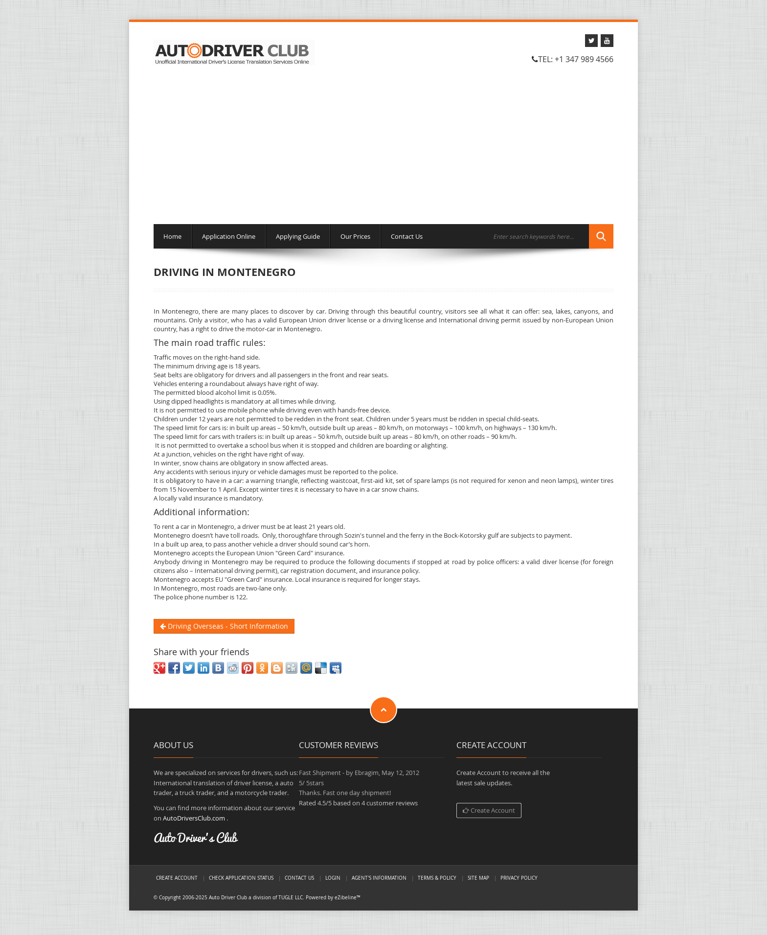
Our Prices (355, 236)
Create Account (489, 810)
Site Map (478, 877)
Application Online (228, 236)
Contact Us (407, 236)
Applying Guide (298, 236)
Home (172, 236)
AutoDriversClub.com (194, 818)
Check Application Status (241, 877)
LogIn (332, 877)
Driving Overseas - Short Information (224, 626)
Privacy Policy (519, 877)
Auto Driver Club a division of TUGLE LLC (256, 897)
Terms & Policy (437, 877)
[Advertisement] (383, 145)
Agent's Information (379, 877)
